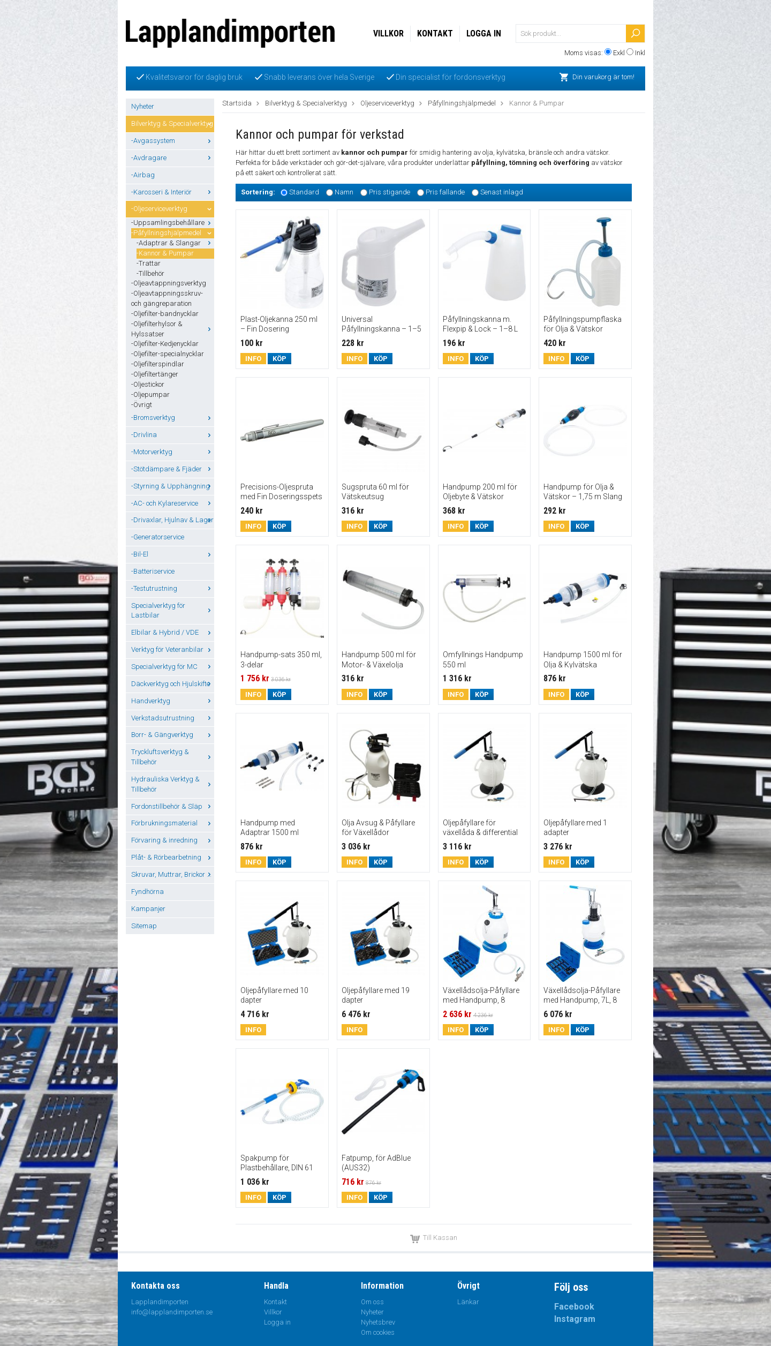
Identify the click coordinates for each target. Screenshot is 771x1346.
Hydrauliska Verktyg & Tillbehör (172, 784)
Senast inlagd (501, 192)
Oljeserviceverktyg (387, 103)
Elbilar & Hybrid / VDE (172, 632)
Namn (344, 192)
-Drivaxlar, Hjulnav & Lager (172, 520)
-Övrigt (141, 405)
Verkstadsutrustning (172, 718)
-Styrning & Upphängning (172, 486)
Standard (304, 192)
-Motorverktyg (172, 452)
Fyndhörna (147, 892)
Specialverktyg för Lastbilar (172, 610)
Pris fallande (445, 192)
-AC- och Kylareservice (172, 503)
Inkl (640, 53)
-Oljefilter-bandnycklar (165, 314)
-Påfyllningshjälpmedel (172, 233)
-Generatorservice (157, 537)
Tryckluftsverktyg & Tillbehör (172, 757)
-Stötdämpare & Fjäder (172, 469)
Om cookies (378, 1332)
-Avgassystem (172, 141)
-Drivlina (172, 435)
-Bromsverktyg (172, 417)
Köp (279, 359)
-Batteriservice (153, 571)
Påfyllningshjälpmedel (462, 103)
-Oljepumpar (150, 394)
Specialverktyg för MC (172, 667)
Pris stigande (389, 192)
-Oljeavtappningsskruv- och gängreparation (167, 298)
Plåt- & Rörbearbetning (172, 857)
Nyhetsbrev (378, 1322)
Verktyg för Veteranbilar (172, 649)
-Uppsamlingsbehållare (172, 223)
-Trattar (149, 263)
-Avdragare (172, 158)
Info (253, 359)
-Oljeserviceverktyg (172, 209)
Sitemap (144, 926)
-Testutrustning (172, 588)
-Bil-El (172, 554)
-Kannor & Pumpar (165, 253)
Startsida (237, 103)
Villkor (388, 33)
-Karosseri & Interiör (172, 192)
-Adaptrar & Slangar (175, 243)
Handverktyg (172, 701)
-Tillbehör (150, 273)
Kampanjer (148, 909)
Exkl (619, 53)
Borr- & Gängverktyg (172, 735)
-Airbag (143, 175)
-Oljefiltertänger (154, 374)
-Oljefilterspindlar (157, 364)
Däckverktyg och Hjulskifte (172, 684)
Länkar (468, 1302)
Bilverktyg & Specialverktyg (172, 123)
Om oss (372, 1302)
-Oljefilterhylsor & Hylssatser (172, 329)
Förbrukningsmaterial (172, 823)
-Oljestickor (147, 384)
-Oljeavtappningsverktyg (168, 283)
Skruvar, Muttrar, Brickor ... (172, 874)
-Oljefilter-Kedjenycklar (165, 344)
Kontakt (435, 33)
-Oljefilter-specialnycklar (167, 354)
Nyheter (142, 106)
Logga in (483, 33)
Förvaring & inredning (172, 840)
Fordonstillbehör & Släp (172, 806)
